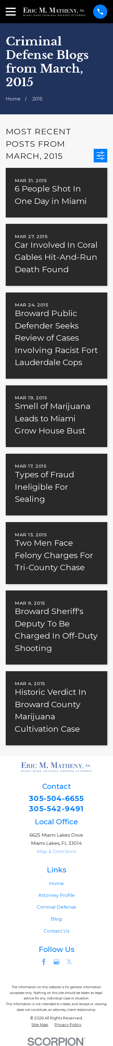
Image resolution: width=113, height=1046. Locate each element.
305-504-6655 (56, 798)
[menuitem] (39, 1024)
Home (56, 883)
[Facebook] (44, 962)
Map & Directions (56, 851)
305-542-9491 (56, 808)
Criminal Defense (56, 907)
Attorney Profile (56, 895)
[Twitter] (69, 962)
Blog (56, 919)
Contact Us (56, 931)
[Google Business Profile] (56, 962)
